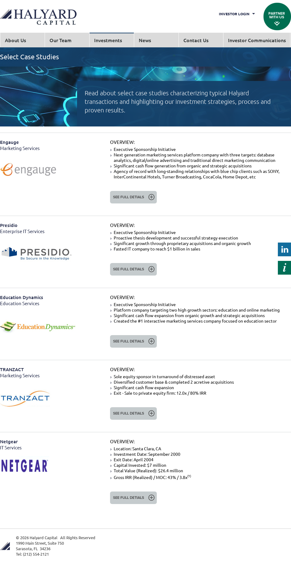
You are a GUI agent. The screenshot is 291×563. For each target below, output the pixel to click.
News (145, 40)
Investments (108, 40)
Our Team (61, 40)
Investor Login (234, 13)
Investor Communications (257, 40)
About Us (15, 40)
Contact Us (195, 40)
